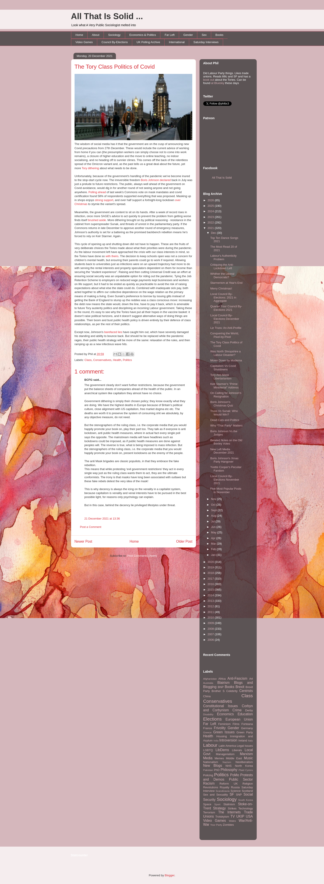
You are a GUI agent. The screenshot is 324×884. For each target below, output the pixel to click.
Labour (210, 745)
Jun (213, 527)
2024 (211, 211)
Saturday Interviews (205, 42)
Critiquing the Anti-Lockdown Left (222, 266)
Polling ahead (97, 192)
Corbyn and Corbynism (228, 708)
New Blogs (212, 765)
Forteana (247, 724)
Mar (214, 543)
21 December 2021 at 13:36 (102, 518)
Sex (204, 35)
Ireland (242, 740)
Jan (213, 554)
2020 (211, 562)
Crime (237, 710)
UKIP (240, 816)
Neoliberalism (244, 762)
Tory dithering (90, 168)
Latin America (227, 745)
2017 (211, 578)
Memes (219, 758)
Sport (217, 804)
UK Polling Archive (148, 42)
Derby (249, 710)
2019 (211, 567)
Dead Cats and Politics (224, 420)
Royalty (224, 787)
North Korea (244, 765)
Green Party (244, 732)
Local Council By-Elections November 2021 (224, 479)
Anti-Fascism (237, 678)
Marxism (246, 754)
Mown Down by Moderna (226, 360)
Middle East (234, 758)
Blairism (223, 683)
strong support (104, 200)
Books (219, 35)
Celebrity (232, 691)
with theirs (112, 256)
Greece (207, 732)
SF (232, 794)
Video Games (84, 42)
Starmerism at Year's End (226, 282)
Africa (222, 678)
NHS (228, 765)
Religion (248, 783)
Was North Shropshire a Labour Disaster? (225, 353)
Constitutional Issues (220, 706)
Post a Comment (90, 527)
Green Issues (223, 732)
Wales (232, 820)
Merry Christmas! (221, 288)
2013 (211, 600)
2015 (211, 589)
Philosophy (229, 770)
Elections (212, 718)
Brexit (240, 687)
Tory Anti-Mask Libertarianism (221, 376)
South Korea (245, 799)
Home (79, 35)
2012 (211, 606)
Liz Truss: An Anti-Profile (225, 327)
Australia (208, 682)
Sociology (114, 35)
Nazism (227, 762)
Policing (208, 775)
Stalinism (229, 804)
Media (207, 758)
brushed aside (97, 220)
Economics (225, 714)
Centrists (246, 691)
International (177, 42)
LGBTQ (208, 750)
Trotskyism (222, 816)
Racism (209, 783)
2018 (211, 573)
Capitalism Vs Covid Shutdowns (223, 367)
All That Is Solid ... (107, 16)
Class (88, 360)
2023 (211, 217)
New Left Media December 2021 (222, 451)
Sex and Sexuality (215, 794)
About (95, 35)
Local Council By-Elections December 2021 (224, 319)
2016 (211, 584)
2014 (211, 595)
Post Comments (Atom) (142, 555)
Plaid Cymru (246, 770)
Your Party (216, 824)
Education (245, 714)
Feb (214, 549)
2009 (211, 623)
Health (117, 360)
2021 (211, 228)
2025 (211, 205)
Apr (213, 538)
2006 (211, 639)
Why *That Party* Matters (226, 425)
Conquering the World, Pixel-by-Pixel (224, 335)
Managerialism (225, 754)
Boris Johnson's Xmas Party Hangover (224, 460)
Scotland (247, 790)
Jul (213, 521)
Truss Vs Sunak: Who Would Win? (224, 412)
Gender (188, 35)
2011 (211, 612)
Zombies (228, 824)
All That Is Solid (222, 177)
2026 (211, 200)
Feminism (224, 724)
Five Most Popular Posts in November (225, 490)
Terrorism (209, 812)
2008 (211, 628)
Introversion (228, 740)
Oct (213, 504)
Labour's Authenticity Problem (223, 257)
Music (248, 758)
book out (208, 79)
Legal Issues (245, 745)
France (207, 728)
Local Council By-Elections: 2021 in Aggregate (223, 297)
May (214, 532)
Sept (214, 510)
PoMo (234, 775)
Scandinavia (223, 790)
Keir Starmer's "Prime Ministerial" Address (224, 385)
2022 (211, 222)
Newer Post (83, 541)
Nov (214, 499)
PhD (217, 770)
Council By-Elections (115, 42)
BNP (221, 687)
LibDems (222, 750)
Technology (245, 808)
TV (232, 816)
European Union (239, 719)
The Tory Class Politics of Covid (115, 66)
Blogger (169, 875)
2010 (211, 617)
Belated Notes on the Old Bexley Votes (226, 442)
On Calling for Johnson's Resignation (225, 394)
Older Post (184, 541)
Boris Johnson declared (156, 180)
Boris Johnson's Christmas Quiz (221, 403)
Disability (208, 714)
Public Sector (241, 779)
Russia (235, 787)
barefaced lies (113, 332)
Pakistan (208, 770)
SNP (239, 794)
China (207, 696)
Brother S (218, 691)
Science (236, 790)
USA (249, 816)
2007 (211, 634)
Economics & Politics (142, 35)
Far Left (170, 35)
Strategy (219, 808)
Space (207, 804)
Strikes (232, 808)
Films (235, 724)
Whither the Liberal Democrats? (222, 275)
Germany (247, 728)
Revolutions (210, 787)
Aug (214, 515)
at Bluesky (217, 83)
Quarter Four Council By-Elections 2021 (226, 308)
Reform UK (229, 783)
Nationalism (210, 762)
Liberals (237, 750)
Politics (127, 360)
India (216, 740)
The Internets (229, 812)
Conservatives (102, 360)
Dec (214, 232)
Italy (250, 740)
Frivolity (220, 728)
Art (251, 678)
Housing (221, 736)
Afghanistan (210, 678)
